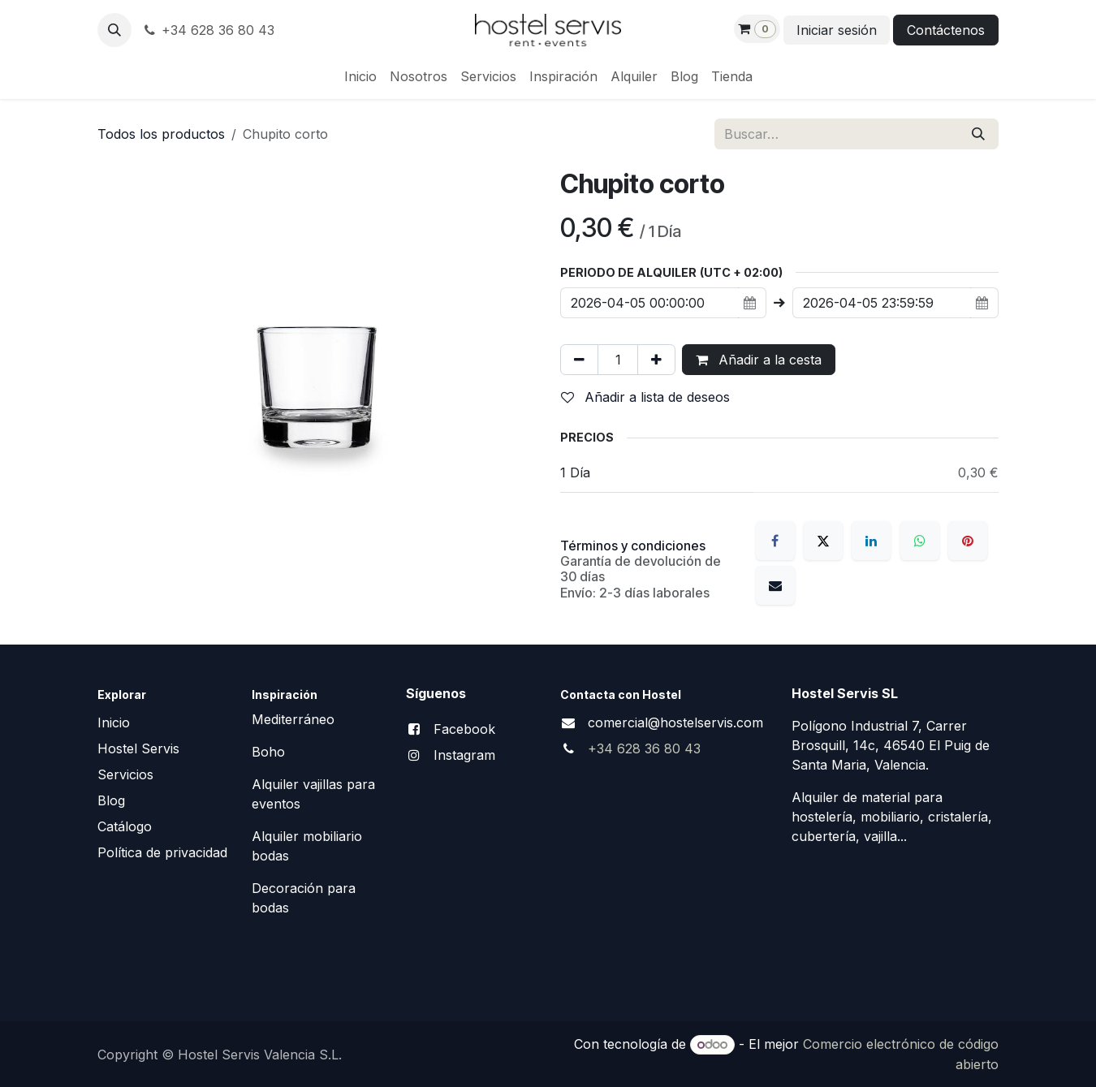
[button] (114, 30)
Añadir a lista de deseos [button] (645, 397)
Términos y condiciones (632, 545)
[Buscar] (978, 134)
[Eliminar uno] (579, 359)
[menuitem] (360, 76)
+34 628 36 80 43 (207, 30)
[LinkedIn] (871, 540)
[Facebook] (775, 540)
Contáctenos (946, 30)
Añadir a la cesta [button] (759, 360)
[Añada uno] (656, 359)
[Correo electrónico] (775, 585)
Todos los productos (161, 134)
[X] (823, 540)
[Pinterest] (967, 540)
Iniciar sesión (836, 30)
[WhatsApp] (919, 540)
